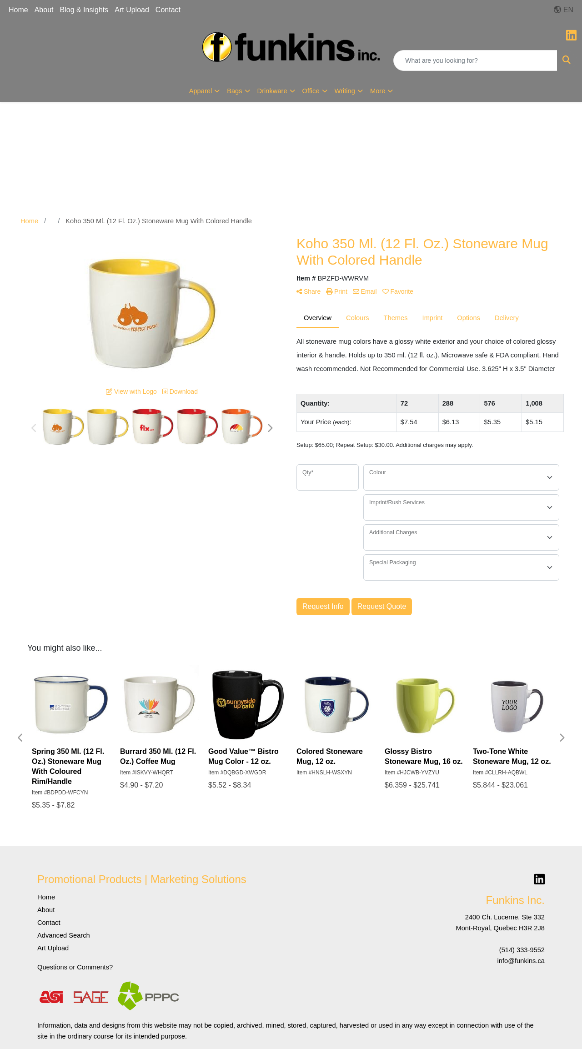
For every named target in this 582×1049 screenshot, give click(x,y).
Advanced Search (63, 935)
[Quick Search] (475, 60)
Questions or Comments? (75, 967)
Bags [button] (234, 91)
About (44, 10)
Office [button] (311, 91)
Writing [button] (345, 91)
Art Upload (132, 10)
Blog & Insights (84, 10)
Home (18, 10)
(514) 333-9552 (522, 950)
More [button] (377, 91)
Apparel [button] (200, 91)
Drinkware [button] (272, 91)
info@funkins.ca (521, 960)
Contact (168, 10)
